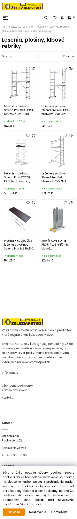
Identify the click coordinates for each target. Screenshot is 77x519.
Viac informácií (30, 504)
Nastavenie (37, 512)
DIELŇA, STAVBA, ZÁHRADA (17, 27)
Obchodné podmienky (17, 386)
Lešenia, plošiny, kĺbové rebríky (31, 31)
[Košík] (72, 17)
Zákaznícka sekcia (15, 390)
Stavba (41, 27)
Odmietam (59, 512)
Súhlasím (14, 512)
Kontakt (7, 398)
